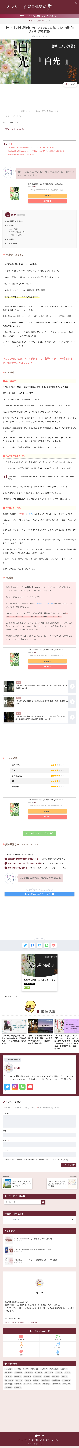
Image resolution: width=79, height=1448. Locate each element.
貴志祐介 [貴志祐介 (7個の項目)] (56, 1385)
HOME (39, 1437)
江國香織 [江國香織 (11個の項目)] (56, 1382)
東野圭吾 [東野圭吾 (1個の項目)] (19, 1382)
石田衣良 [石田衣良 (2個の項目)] (8, 1385)
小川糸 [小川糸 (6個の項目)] (67, 1374)
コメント (6, 1116)
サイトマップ (29, 1442)
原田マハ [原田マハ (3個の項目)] (8, 1374)
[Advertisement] (39, 98)
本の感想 (10, 240)
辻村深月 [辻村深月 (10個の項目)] (66, 1385)
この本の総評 (12, 244)
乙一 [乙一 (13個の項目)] (25, 1371)
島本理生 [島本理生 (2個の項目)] (27, 1378)
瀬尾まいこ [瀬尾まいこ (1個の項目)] (66, 1382)
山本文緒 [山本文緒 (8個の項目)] (17, 1378)
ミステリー (18, 998)
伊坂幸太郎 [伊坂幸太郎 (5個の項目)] (54, 1371)
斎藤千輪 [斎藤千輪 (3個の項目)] (55, 1378)
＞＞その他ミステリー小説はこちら (39, 835)
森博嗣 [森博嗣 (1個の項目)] (36, 1382)
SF (21, 1347)
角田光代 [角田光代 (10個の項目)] (47, 1385)
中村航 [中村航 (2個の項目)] (18, 1371)
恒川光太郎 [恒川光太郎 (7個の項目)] (37, 1378)
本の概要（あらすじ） (15, 222)
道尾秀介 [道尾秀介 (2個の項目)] (17, 1389)
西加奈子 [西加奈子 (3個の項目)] (37, 1385)
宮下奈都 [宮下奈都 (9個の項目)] (38, 1374)
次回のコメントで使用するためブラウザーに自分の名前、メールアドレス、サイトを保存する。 (38, 1162)
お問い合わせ (39, 1442)
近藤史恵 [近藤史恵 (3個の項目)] (8, 1389)
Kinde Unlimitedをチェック (37, 895)
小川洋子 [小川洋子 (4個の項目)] (58, 1374)
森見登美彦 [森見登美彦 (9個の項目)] (45, 1382)
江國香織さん (21, 1324)
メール (6, 1143)
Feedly (22, 1093)
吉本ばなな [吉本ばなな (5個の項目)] (18, 1374)
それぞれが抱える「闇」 (17, 232)
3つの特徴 (11, 226)
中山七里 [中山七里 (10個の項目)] (9, 1371)
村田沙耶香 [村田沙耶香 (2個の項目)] (9, 1382)
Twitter (7, 1093)
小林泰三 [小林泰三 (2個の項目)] (8, 1378)
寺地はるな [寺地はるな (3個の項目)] (49, 1374)
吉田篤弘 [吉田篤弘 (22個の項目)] (29, 1374)
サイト (5, 1152)
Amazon (46, 196)
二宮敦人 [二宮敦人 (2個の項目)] (34, 1371)
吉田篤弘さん (10, 1324)
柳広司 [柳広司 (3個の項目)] (28, 1382)
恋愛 (21, 1355)
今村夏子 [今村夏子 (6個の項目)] (43, 1371)
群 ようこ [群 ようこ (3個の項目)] (27, 1385)
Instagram (15, 1093)
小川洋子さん (33, 1324)
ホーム (20, 1442)
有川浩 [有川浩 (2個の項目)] (64, 1378)
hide (21, 215)
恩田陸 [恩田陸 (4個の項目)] (46, 1378)
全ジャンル (21, 1339)
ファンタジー (57, 1347)
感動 (57, 1355)
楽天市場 (46, 201)
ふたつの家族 (13, 229)
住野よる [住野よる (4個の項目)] (63, 1371)
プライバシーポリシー (53, 1442)
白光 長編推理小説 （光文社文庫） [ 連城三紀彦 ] (47, 184)
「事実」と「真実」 (16, 235)
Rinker (34, 186)
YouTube (30, 1093)
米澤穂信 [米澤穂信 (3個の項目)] (17, 1385)
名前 (5, 1133)
